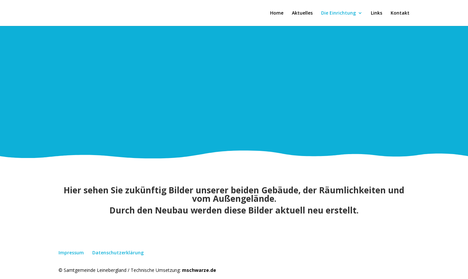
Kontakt (400, 13)
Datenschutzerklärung (118, 252)
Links (376, 13)
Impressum (71, 252)
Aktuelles (302, 13)
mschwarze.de (199, 270)
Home (276, 13)
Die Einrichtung (338, 13)
